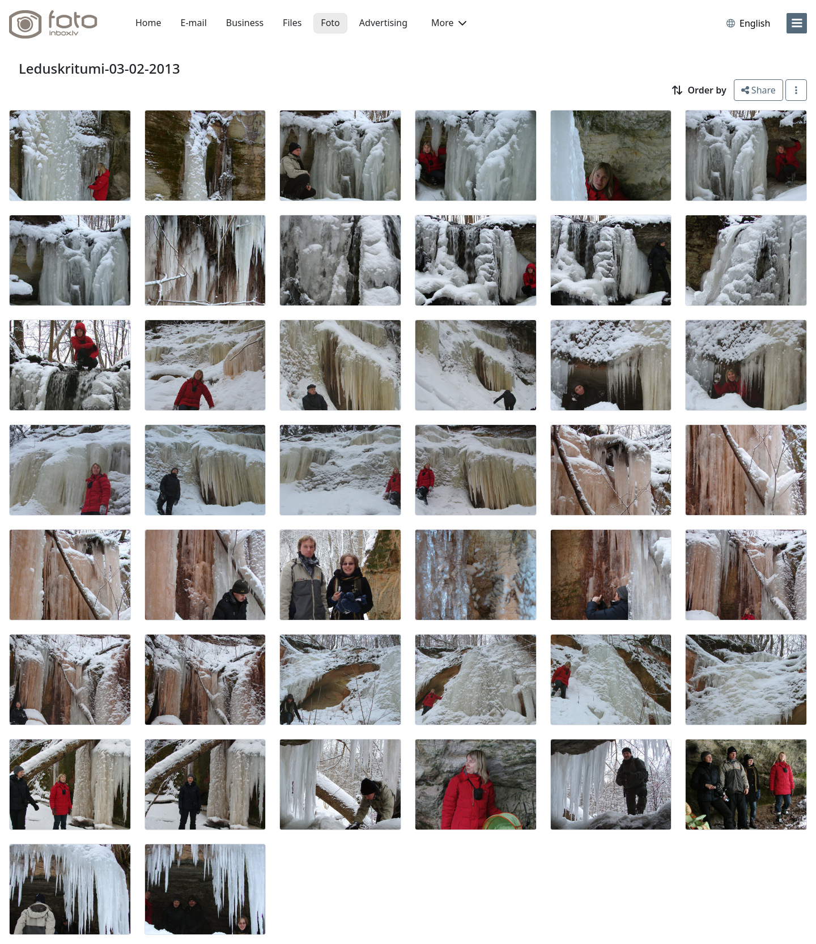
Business (245, 22)
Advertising (383, 22)
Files (292, 22)
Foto (330, 22)
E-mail (194, 22)
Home (148, 22)
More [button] (448, 22)
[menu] (797, 23)
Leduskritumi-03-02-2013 (99, 68)
